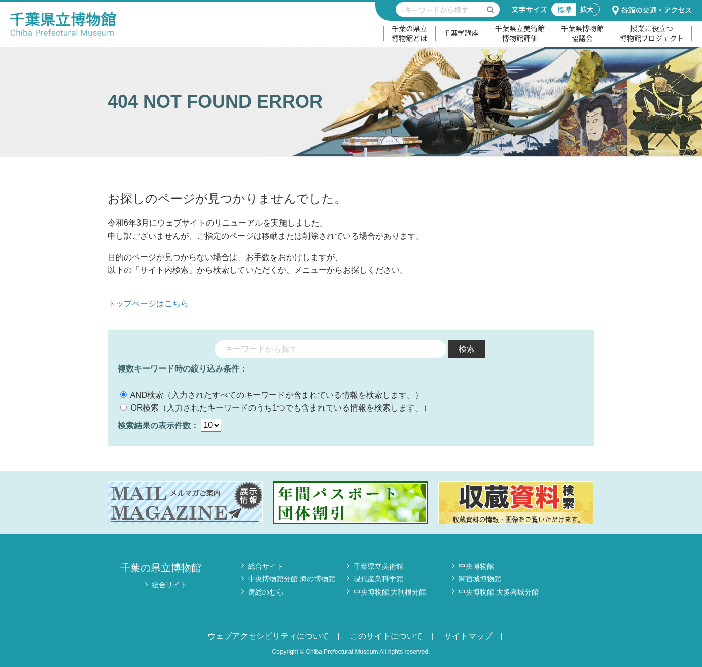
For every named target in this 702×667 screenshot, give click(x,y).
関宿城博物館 (480, 579)
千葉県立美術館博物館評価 (520, 33)
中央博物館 (476, 566)
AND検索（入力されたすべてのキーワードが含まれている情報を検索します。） (271, 395)
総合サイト (169, 585)
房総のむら (266, 592)
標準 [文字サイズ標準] (564, 9)
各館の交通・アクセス (652, 10)
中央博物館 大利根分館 (390, 592)
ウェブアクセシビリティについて (268, 636)
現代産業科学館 (378, 579)
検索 (467, 349)
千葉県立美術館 (378, 566)
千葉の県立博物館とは (409, 33)
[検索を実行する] (490, 9)
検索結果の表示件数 (154, 425)
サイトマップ (468, 636)
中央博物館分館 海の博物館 (291, 579)
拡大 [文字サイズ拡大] (587, 9)
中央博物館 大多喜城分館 (499, 592)
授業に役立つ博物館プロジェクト (652, 33)
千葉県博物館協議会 (582, 33)
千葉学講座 (461, 33)
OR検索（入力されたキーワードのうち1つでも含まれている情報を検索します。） (275, 407)
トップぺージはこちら (148, 303)
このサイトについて (386, 636)
